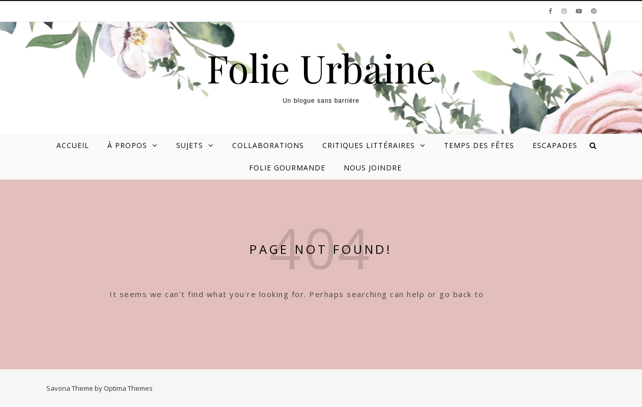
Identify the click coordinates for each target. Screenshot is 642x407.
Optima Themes (128, 388)
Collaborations (268, 145)
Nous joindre (373, 167)
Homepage (510, 294)
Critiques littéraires (368, 145)
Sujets (189, 145)
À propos (127, 145)
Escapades (555, 145)
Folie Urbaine (321, 68)
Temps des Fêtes (479, 145)
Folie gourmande (287, 167)
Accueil (73, 145)
